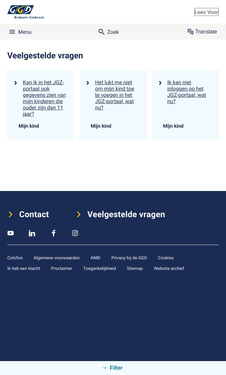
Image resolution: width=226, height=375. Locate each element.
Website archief (169, 268)
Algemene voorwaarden (56, 258)
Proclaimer (61, 268)
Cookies (166, 258)
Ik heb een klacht (23, 268)
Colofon (15, 258)
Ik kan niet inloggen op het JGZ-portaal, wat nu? (186, 92)
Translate (202, 32)
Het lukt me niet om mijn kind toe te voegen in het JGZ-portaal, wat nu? (114, 95)
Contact (34, 214)
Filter (115, 368)
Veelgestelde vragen (126, 214)
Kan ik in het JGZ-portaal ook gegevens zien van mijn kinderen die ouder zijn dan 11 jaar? (44, 98)
